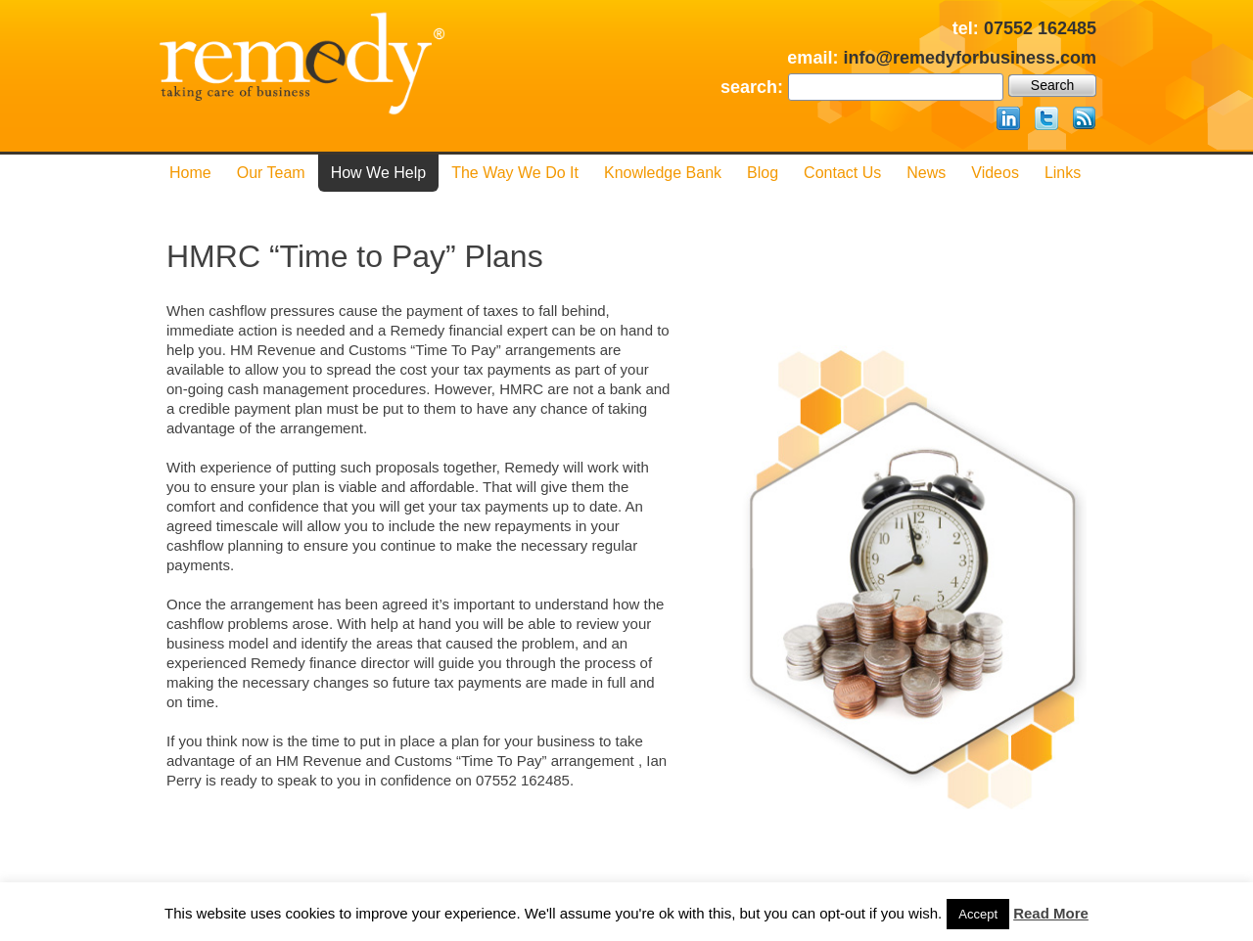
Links (1062, 172)
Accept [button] (978, 914)
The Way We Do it (515, 172)
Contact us (842, 172)
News (926, 172)
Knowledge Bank (662, 172)
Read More (1051, 913)
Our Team (271, 172)
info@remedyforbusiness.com (969, 57)
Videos (995, 172)
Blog (762, 172)
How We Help (379, 172)
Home (190, 172)
